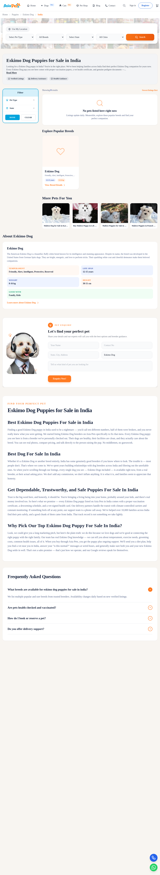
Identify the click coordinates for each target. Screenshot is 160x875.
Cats (65, 5)
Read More (11, 73)
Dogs (47, 5)
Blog (96, 5)
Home (31, 5)
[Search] (124, 5)
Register (145, 5)
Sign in (133, 5)
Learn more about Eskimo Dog (23, 303)
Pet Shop (82, 5)
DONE (13, 117)
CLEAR (28, 117)
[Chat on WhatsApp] (153, 867)
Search (140, 37)
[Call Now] (153, 856)
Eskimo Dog (28, 14)
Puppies (15, 14)
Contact (110, 5)
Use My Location (17, 29)
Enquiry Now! (59, 379)
